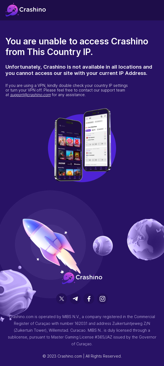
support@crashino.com (30, 94)
